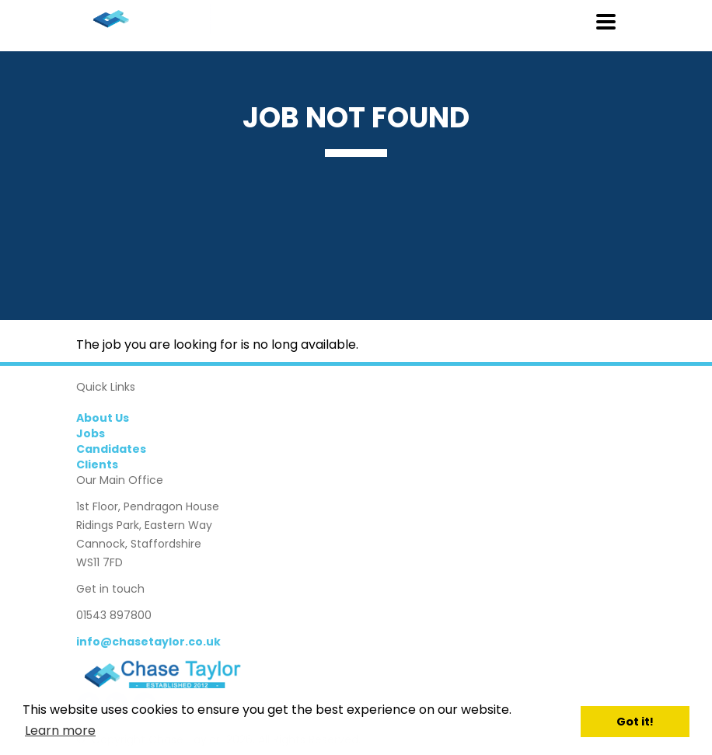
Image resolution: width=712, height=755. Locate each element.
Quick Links (105, 387)
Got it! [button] (635, 721)
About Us (102, 418)
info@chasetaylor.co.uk (148, 641)
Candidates (111, 449)
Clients (97, 464)
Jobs (90, 433)
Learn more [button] (60, 730)
